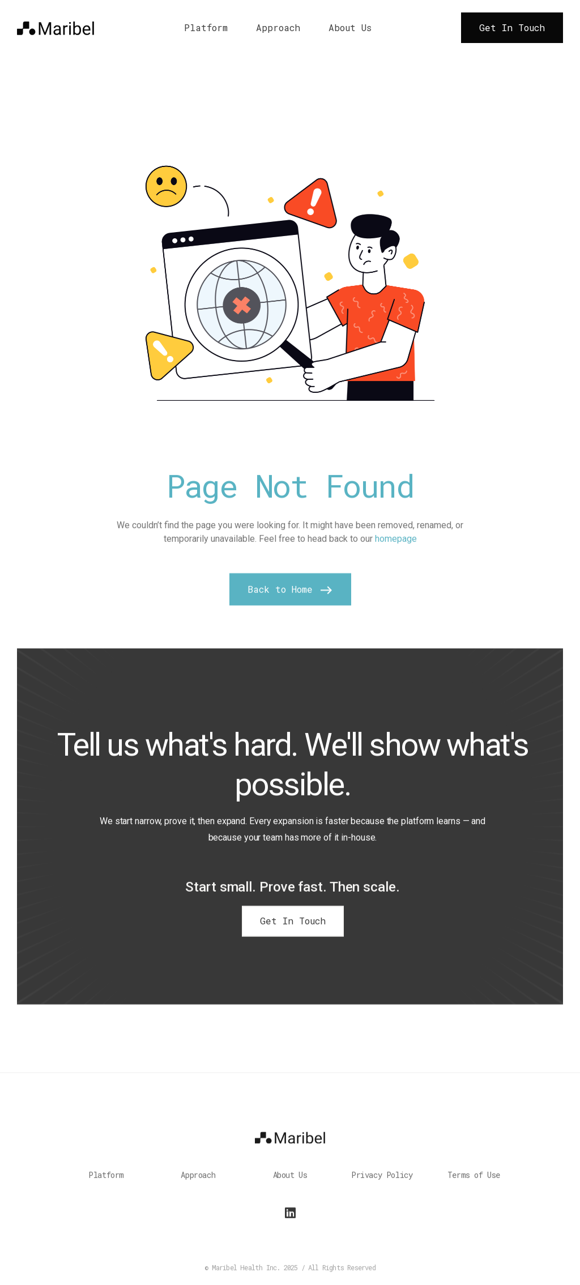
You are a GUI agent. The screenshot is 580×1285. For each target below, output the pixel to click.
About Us (350, 27)
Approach (278, 27)
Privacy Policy (381, 1180)
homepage (396, 551)
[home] (55, 27)
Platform (206, 27)
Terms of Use (473, 1180)
